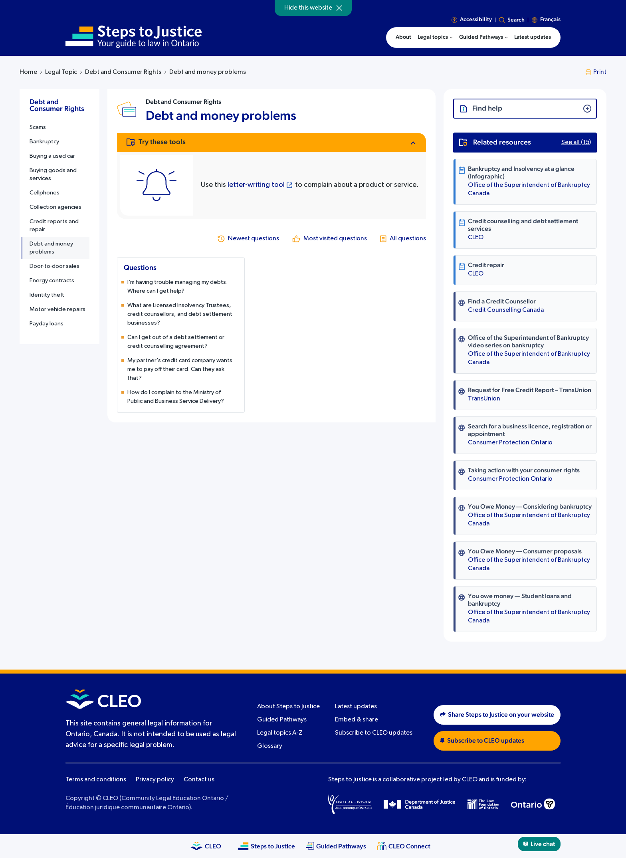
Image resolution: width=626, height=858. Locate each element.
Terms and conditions (95, 780)
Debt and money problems (51, 248)
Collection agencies (55, 207)
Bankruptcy (44, 142)
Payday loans (46, 324)
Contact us (199, 780)
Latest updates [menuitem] (532, 37)
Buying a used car (52, 156)
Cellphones (44, 193)
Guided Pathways (282, 720)
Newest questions (253, 239)
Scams (38, 127)
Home (28, 72)
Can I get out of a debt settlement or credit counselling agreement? (175, 341)
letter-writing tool (256, 184)
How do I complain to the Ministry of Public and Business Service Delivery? (175, 396)
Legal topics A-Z (280, 733)
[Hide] (339, 8)
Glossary (269, 746)
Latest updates (356, 706)
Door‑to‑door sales (54, 266)
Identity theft (47, 295)
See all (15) (576, 142)
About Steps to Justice (288, 706)
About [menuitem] (403, 37)
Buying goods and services (53, 174)
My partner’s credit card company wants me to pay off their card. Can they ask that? (179, 369)
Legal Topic (61, 72)
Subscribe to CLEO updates (373, 733)
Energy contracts (52, 280)
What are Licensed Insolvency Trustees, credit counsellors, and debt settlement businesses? (179, 314)
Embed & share (356, 720)
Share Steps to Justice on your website (497, 714)
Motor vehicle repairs (57, 309)
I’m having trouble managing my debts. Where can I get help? (177, 286)
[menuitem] (435, 38)
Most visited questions (335, 239)
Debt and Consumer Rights (123, 72)
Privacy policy (155, 780)
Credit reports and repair (54, 225)
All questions (408, 239)
